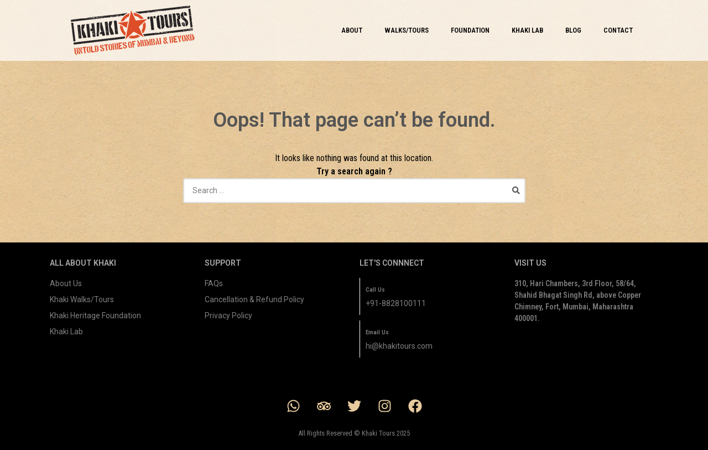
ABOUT (351, 30)
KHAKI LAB (527, 30)
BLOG (573, 30)
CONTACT (618, 30)
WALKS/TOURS (406, 30)
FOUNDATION (470, 30)
